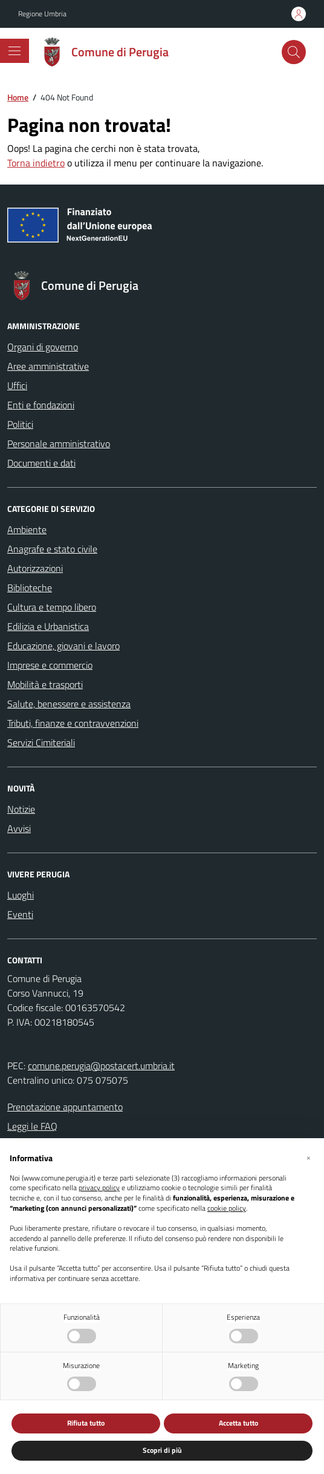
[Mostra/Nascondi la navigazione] (14, 51)
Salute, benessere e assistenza (69, 703)
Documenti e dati (41, 463)
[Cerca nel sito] (294, 52)
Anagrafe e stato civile (52, 549)
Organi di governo (42, 346)
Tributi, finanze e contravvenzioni (72, 723)
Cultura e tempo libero (51, 607)
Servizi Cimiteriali (41, 742)
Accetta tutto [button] (238, 1423)
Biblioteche (29, 587)
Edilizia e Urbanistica (48, 626)
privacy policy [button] (99, 1188)
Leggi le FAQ (32, 1126)
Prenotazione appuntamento (65, 1106)
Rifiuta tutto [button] (86, 1423)
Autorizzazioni (35, 568)
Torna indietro (36, 163)
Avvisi (19, 828)
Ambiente (27, 529)
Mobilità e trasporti (45, 684)
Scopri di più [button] (162, 1450)
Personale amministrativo (58, 443)
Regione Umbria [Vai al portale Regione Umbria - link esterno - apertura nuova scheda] (42, 13)
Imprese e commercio (49, 665)
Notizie (21, 809)
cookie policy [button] (226, 1209)
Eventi (20, 914)
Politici (20, 424)
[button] (308, 1157)
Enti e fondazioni (40, 405)
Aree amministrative (48, 366)
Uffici (17, 385)
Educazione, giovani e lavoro (63, 645)
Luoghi (20, 895)
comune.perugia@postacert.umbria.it (101, 1065)
